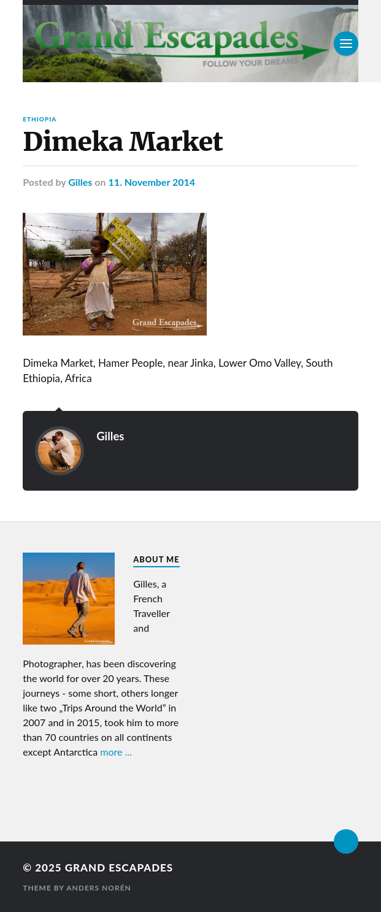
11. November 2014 (151, 182)
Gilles (80, 182)
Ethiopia (39, 119)
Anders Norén (98, 887)
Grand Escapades (119, 867)
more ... (116, 751)
